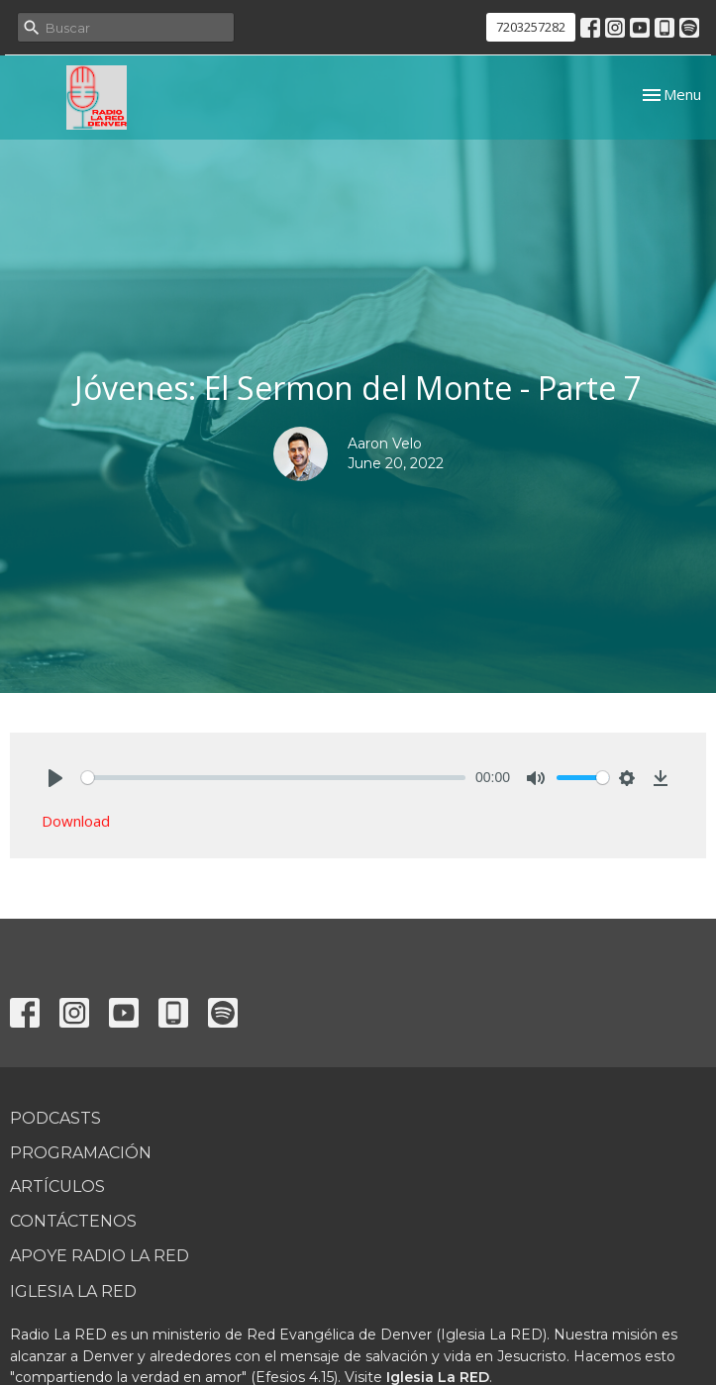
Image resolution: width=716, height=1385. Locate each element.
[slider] (273, 777)
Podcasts (55, 1118)
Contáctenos (73, 1221)
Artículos (57, 1186)
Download (76, 821)
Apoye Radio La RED (99, 1255)
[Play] (55, 778)
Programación (81, 1152)
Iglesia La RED (73, 1291)
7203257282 (530, 27)
